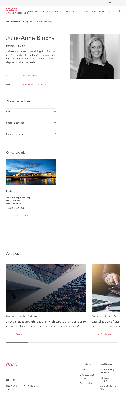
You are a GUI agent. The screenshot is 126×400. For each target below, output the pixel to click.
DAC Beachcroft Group (87, 376)
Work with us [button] (105, 12)
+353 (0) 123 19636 (28, 75)
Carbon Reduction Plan (108, 388)
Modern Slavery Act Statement (109, 371)
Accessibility (85, 364)
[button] (120, 11)
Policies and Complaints (105, 379)
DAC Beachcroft (13, 21)
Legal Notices (106, 364)
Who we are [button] (52, 12)
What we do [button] (69, 12)
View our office (22, 216)
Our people (28, 21)
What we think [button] (86, 12)
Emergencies (86, 383)
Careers (83, 369)
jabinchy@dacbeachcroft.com (33, 84)
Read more (20, 333)
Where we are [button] (34, 12)
